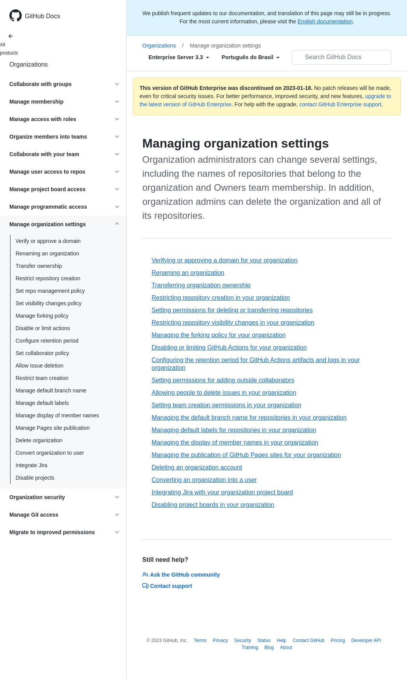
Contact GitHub (309, 640)
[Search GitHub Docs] (341, 57)
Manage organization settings (225, 45)
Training (249, 647)
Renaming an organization (47, 253)
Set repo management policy (50, 291)
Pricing (338, 640)
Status (264, 640)
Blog (269, 647)
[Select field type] (178, 57)
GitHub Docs (42, 16)
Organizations (28, 64)
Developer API (366, 640)
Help (281, 640)
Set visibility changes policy (49, 303)
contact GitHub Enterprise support (340, 104)
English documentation (325, 21)
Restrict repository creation (48, 278)
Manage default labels (42, 403)
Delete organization (39, 440)
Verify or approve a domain (48, 241)
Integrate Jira (31, 465)
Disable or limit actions (43, 328)
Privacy (220, 640)
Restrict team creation (42, 378)
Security (242, 640)
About (286, 647)
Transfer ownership (39, 266)
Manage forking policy (42, 316)
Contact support (167, 586)
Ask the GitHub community (181, 575)
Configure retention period (47, 341)
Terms (200, 640)
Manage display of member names (57, 415)
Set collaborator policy (42, 353)
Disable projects (35, 478)
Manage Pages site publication (53, 428)
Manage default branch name (51, 390)
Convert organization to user (50, 453)
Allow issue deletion (39, 365)
